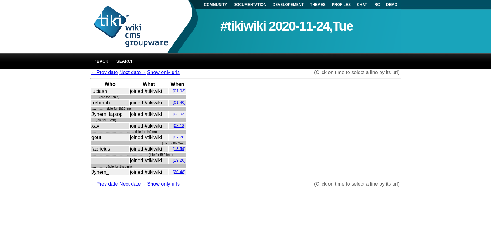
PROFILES (341, 4)
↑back (101, 61)
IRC (376, 4)
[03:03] (179, 114)
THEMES (318, 4)
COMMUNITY (215, 4)
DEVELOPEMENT (288, 4)
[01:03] (179, 90)
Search (125, 61)
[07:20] (179, 137)
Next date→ (132, 72)
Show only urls (163, 72)
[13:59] (179, 148)
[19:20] (179, 160)
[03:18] (179, 125)
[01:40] (179, 102)
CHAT (362, 4)
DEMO (391, 4)
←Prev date (104, 72)
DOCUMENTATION (250, 4)
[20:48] (179, 171)
